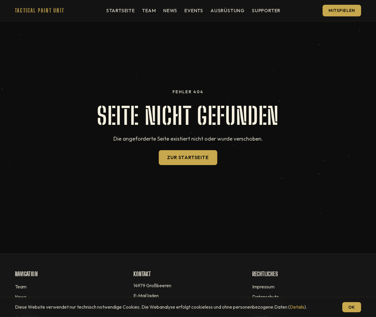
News (170, 10)
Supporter (266, 10)
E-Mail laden (146, 296)
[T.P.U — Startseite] (39, 10)
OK (351, 307)
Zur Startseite (188, 157)
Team (149, 10)
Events (193, 10)
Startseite (120, 10)
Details (297, 307)
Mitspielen (342, 10)
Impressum (263, 287)
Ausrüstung (227, 10)
